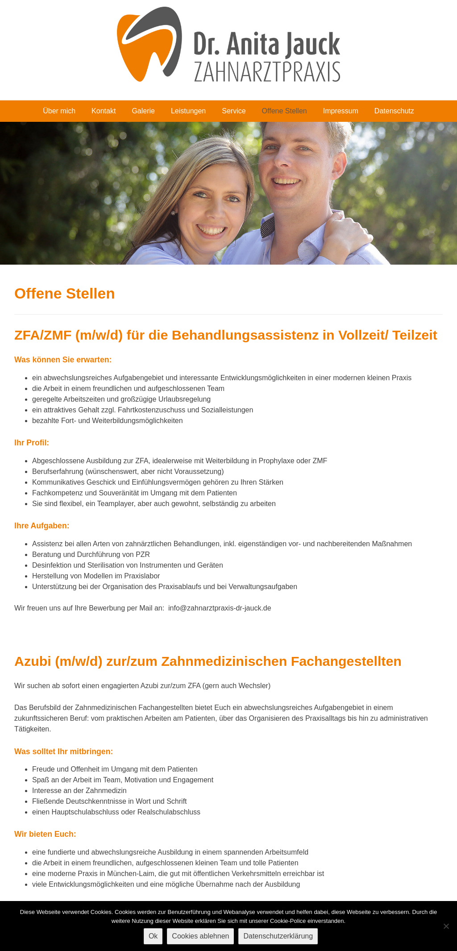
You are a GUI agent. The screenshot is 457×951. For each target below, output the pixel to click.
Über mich (59, 111)
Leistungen (188, 111)
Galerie (143, 111)
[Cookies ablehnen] (445, 926)
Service (233, 111)
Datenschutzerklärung (278, 936)
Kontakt (103, 111)
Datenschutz (394, 111)
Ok (153, 936)
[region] (228, 193)
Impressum (340, 111)
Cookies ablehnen (200, 936)
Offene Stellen (284, 111)
